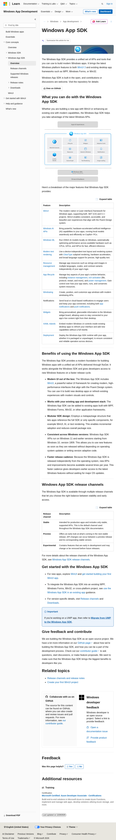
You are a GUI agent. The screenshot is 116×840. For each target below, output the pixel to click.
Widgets (47, 312)
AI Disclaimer (8, 834)
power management (97, 280)
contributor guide (88, 651)
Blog (39, 834)
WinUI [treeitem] (11, 93)
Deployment (48, 335)
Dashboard (105, 11)
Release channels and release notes (66, 678)
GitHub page (84, 643)
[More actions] (111, 21)
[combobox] (19, 25)
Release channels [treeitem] (18, 68)
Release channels (89, 599)
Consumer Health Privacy (83, 834)
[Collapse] (35, 19)
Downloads (53, 603)
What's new (90, 11)
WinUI (46, 211)
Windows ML (49, 240)
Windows (54, 21)
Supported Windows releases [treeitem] (19, 76)
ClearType (68, 254)
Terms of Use (8, 838)
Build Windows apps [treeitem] (15, 32)
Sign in (109, 4)
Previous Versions (26, 834)
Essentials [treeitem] (10, 37)
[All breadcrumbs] (44, 21)
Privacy (63, 834)
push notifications (82, 307)
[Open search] (102, 3)
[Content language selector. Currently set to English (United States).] (16, 827)
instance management (78, 277)
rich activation (95, 277)
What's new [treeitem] (11, 109)
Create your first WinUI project (62, 682)
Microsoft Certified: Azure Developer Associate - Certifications (71, 795)
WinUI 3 (81, 67)
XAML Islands (49, 324)
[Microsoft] (5, 4)
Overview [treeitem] (12, 47)
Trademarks (23, 838)
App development (71, 21)
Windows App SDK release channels (71, 559)
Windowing (48, 292)
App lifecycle (49, 274)
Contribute (51, 834)
